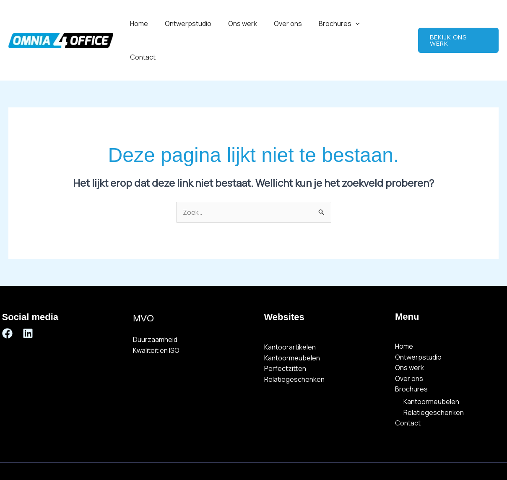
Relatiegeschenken (294, 346)
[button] (360, 23)
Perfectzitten (285, 335)
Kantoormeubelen (292, 324)
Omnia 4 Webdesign (337, 454)
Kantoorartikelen (290, 313)
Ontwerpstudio (202, 23)
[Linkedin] (28, 300)
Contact (390, 23)
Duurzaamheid (155, 306)
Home (157, 23)
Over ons (295, 23)
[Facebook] (7, 300)
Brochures (343, 23)
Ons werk (253, 23)
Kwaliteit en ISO (156, 316)
